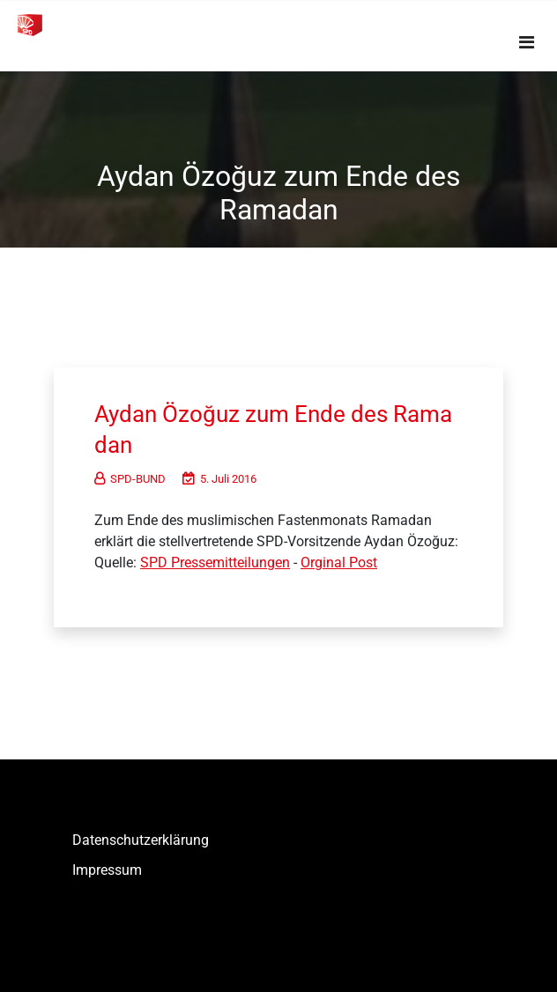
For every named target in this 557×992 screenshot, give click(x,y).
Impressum (107, 870)
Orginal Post (339, 562)
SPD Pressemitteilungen (215, 562)
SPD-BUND (130, 478)
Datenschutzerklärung (140, 840)
